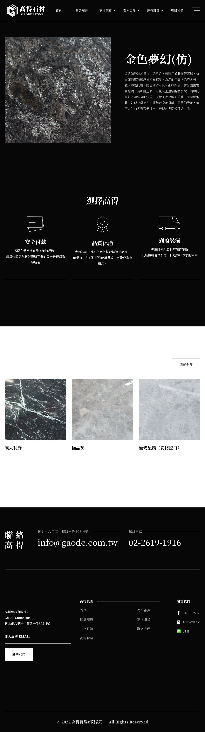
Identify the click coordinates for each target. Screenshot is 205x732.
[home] (26, 10)
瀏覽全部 (186, 364)
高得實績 (86, 638)
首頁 (59, 10)
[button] (62, 10)
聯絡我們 (177, 10)
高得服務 (143, 619)
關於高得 (81, 10)
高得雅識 (153, 10)
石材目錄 (129, 10)
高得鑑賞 (105, 10)
